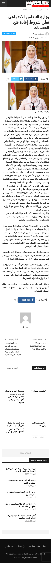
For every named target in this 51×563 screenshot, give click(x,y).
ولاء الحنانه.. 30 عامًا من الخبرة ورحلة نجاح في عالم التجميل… (20, 505)
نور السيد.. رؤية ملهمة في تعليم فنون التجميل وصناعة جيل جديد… (20, 470)
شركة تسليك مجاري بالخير (15, 546)
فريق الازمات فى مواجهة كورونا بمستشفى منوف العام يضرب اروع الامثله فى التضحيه (13, 349)
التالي (35, 437)
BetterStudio (32, 557)
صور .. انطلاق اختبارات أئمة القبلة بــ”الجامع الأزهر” (38, 346)
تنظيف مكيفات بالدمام (37, 546)
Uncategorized (9, 33)
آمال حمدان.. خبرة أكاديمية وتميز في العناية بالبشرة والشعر (20, 516)
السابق (42, 437)
